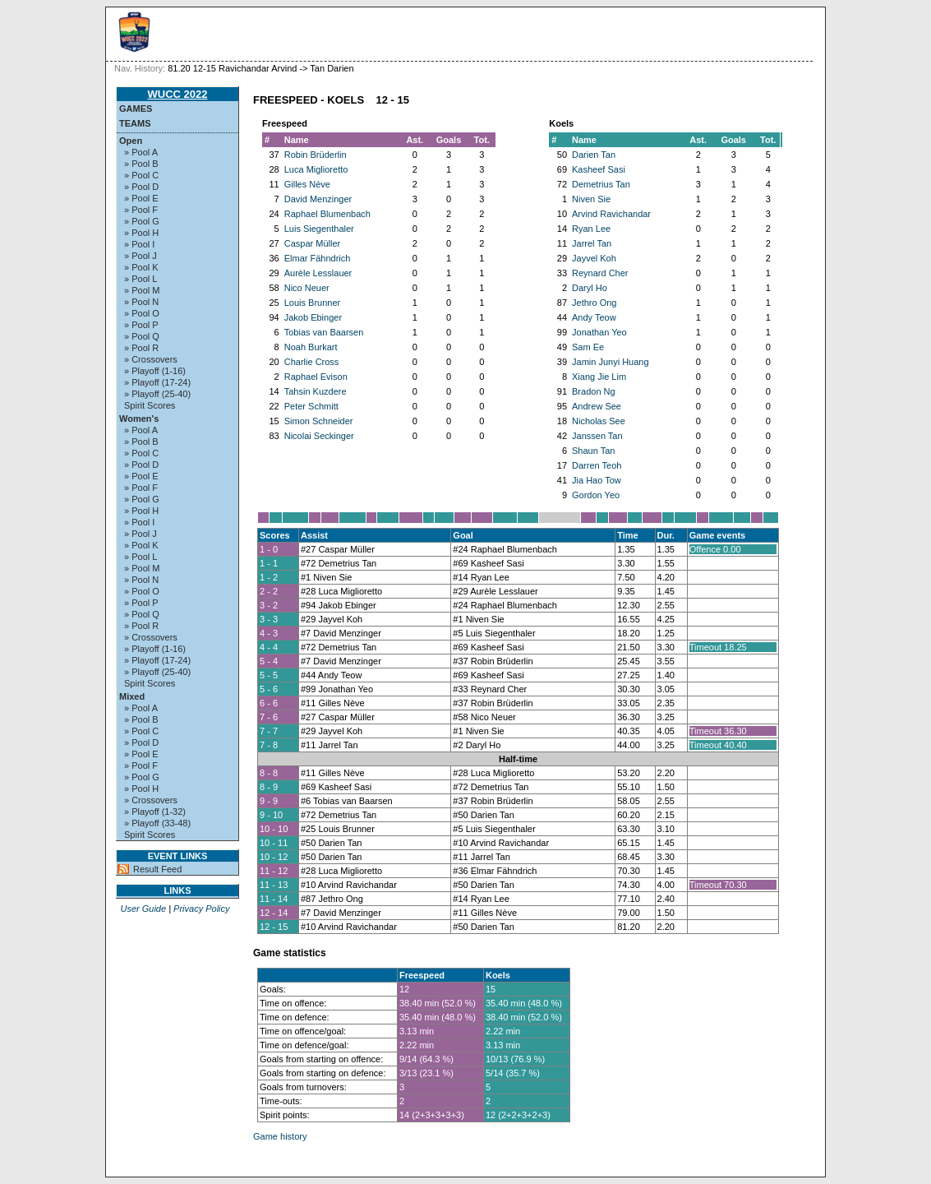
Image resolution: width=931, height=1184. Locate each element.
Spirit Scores (149, 405)
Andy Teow (594, 317)
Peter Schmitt (311, 406)
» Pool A (141, 152)
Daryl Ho (589, 288)
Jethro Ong (594, 303)
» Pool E (141, 198)
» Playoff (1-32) (155, 811)
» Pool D (141, 187)
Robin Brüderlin (315, 155)
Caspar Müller (312, 243)
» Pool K (141, 267)
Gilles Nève (307, 184)
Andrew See (596, 406)
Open (130, 141)
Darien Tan (593, 155)
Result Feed (157, 869)
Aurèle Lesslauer (318, 273)
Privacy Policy (201, 908)
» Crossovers (150, 359)
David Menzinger (318, 199)
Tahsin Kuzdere (315, 391)
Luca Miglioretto (316, 169)
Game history (279, 1136)
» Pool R (141, 348)
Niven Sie (591, 199)
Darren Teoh (596, 465)
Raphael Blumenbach (327, 214)
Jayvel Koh (594, 258)
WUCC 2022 (178, 94)
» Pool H (141, 233)
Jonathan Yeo (599, 332)
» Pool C (141, 175)
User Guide (143, 908)
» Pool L (140, 279)
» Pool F (141, 210)
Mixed (132, 696)
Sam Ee (588, 347)
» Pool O (141, 313)
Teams (135, 123)
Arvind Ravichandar (611, 214)
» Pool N (141, 302)
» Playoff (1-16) (155, 371)
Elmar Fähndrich (317, 258)
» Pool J (140, 256)
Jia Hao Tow (596, 480)
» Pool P (141, 325)
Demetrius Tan (601, 184)
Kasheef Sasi (598, 169)
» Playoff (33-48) (157, 823)
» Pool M (141, 290)
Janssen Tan (597, 436)
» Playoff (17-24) (157, 382)
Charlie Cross (311, 362)
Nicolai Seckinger (319, 436)
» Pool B (141, 164)
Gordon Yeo (596, 495)
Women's (139, 418)
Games (135, 108)
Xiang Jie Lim (599, 377)
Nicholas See (598, 421)
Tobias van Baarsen (324, 332)
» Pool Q (141, 336)
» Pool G (141, 221)
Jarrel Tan (591, 243)
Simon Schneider (318, 421)
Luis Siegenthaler (319, 229)
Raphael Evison (316, 377)
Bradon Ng (593, 391)
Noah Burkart (311, 347)
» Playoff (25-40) (157, 394)
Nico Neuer (307, 288)
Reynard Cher (600, 273)
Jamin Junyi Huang (610, 362)
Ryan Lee (591, 229)
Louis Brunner (312, 303)
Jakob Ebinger (313, 317)
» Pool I (139, 244)
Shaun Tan (593, 451)
